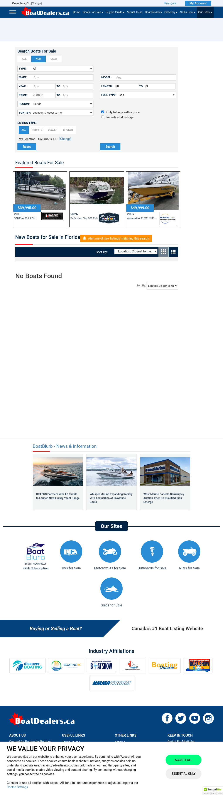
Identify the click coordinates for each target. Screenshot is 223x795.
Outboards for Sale (151, 555)
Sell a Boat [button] (188, 12)
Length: (107, 86)
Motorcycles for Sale (110, 555)
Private (37, 130)
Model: (106, 77)
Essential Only (183, 773)
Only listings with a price (120, 112)
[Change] (27, 3)
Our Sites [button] (205, 12)
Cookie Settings (17, 787)
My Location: (27, 139)
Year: (23, 86)
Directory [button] (170, 12)
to (58, 86)
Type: (23, 68)
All (24, 59)
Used (54, 59)
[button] (213, 791)
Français (170, 3)
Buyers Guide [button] (115, 12)
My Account (198, 3)
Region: (24, 104)
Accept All (183, 760)
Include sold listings (117, 117)
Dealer (52, 130)
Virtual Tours (134, 12)
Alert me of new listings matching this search (118, 238)
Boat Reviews (153, 12)
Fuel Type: (108, 95)
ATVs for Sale (189, 555)
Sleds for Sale (111, 592)
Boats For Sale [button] (93, 12)
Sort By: (25, 112)
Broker (68, 130)
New (38, 59)
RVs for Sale (71, 555)
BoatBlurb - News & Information (65, 446)
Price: (23, 95)
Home (76, 12)
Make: (23, 77)
